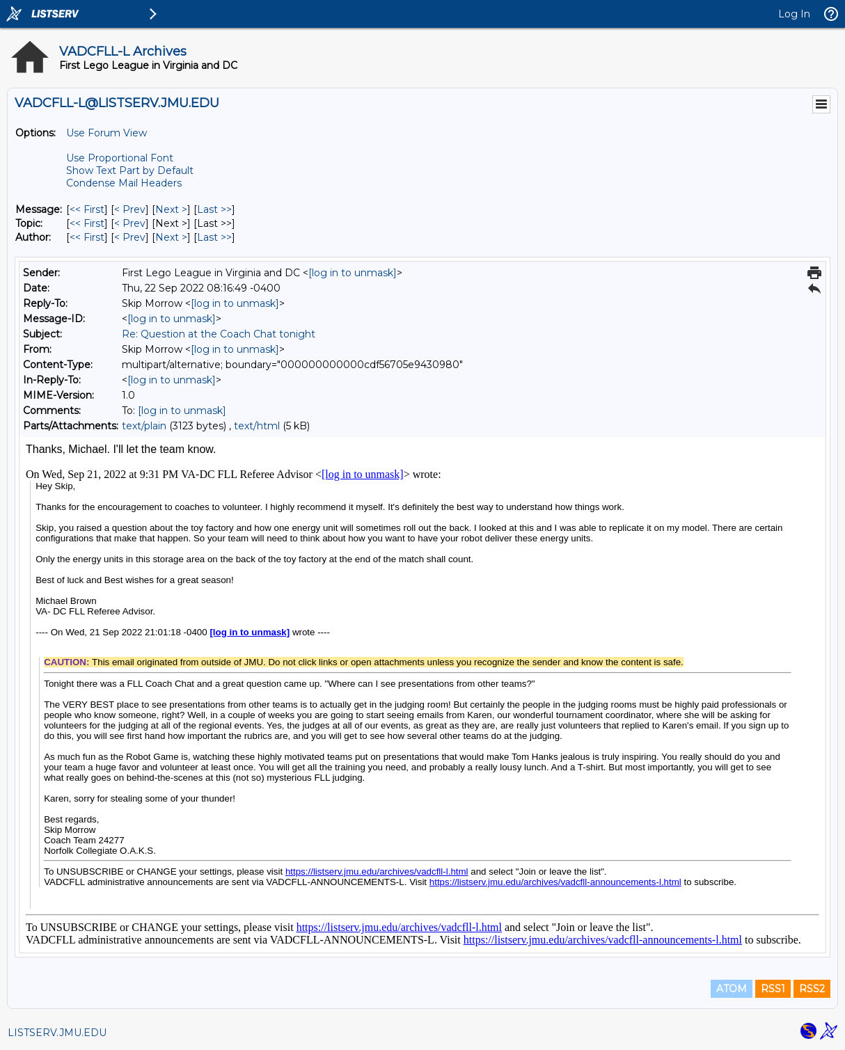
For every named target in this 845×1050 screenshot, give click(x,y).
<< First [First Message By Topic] (87, 223)
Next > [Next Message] (171, 209)
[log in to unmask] (352, 273)
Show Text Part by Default (130, 170)
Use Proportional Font (119, 158)
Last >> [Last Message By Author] (214, 237)
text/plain (144, 426)
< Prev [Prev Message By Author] (129, 237)
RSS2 (812, 989)
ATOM (731, 989)
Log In (794, 14)
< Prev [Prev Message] (129, 209)
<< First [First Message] (87, 209)
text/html (257, 426)
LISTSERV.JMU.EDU (57, 1032)
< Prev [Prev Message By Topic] (129, 223)
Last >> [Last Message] (214, 209)
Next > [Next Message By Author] (171, 237)
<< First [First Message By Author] (87, 237)
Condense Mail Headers (124, 183)
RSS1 (773, 989)
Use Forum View (106, 133)
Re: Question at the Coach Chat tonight (218, 334)
